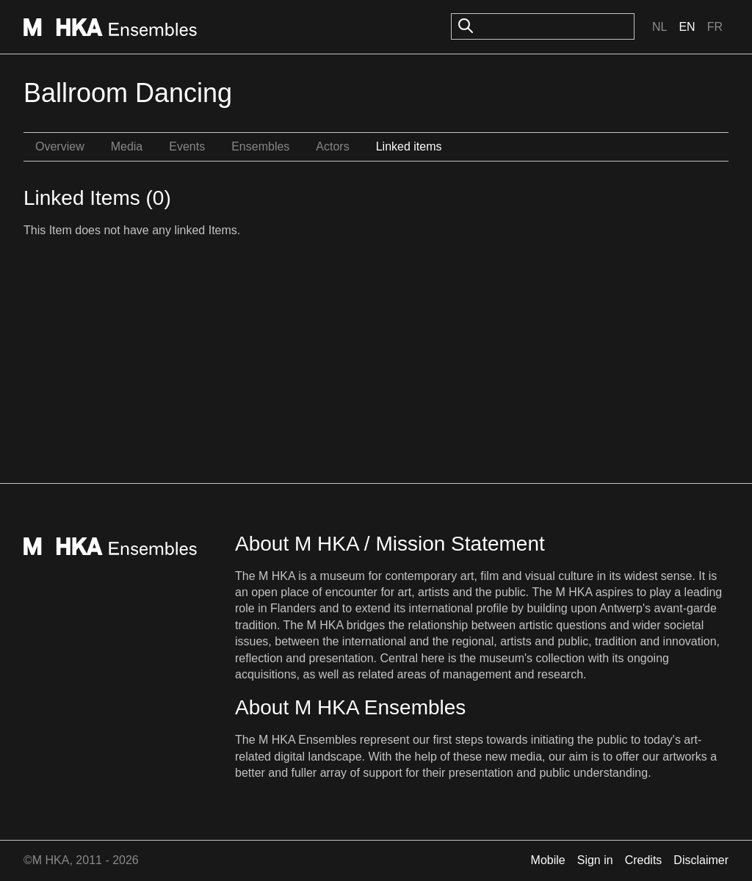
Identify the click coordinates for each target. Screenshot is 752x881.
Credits (643, 860)
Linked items (409, 146)
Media (127, 146)
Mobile (548, 860)
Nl (659, 27)
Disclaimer (700, 860)
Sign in (595, 860)
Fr (715, 27)
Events (187, 146)
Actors (332, 146)
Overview (59, 146)
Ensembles (260, 146)
